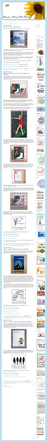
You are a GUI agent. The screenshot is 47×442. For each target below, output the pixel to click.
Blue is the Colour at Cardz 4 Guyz (11, 26)
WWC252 (24, 245)
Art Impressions (12, 382)
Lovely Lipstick (30, 244)
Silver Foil (11, 245)
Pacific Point (12, 69)
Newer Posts (5, 385)
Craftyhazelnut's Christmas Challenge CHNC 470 (10, 64)
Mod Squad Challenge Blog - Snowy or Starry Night (11, 313)
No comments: (21, 68)
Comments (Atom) (10, 386)
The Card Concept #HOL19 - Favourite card (10, 240)
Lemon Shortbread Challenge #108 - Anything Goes (11, 375)
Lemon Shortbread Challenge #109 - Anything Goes (11, 236)
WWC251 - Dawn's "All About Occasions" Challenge (16, 249)
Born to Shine (12, 244)
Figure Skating (23, 244)
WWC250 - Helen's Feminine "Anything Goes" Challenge (17, 321)
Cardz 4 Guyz (24, 28)
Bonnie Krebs (16, 382)
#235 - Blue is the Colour (18, 49)
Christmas (19, 244)
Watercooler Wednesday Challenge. (10, 232)
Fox (24, 382)
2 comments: (21, 243)
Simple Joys (16, 69)
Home (19, 385)
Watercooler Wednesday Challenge (17, 245)
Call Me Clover (16, 244)
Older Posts (32, 385)
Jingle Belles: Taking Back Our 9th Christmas (10, 238)
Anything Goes (8, 244)
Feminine (22, 382)
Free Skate (26, 244)
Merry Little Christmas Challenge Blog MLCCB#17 (10, 66)
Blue (6, 69)
